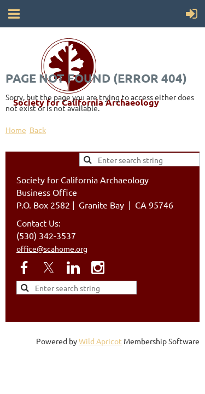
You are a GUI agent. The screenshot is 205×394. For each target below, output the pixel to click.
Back (38, 130)
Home (15, 130)
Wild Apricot (100, 341)
